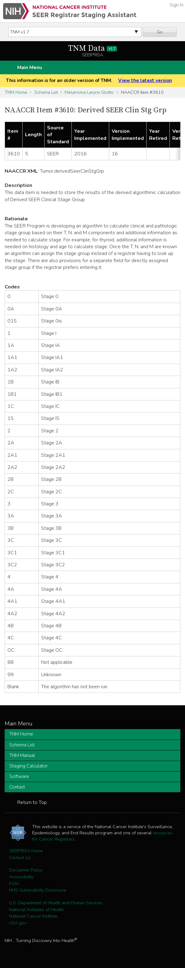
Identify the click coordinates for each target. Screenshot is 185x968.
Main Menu (29, 67)
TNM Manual (22, 755)
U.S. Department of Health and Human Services (56, 903)
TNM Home (16, 92)
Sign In (176, 5)
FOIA (14, 883)
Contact (17, 787)
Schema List (46, 92)
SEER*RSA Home (26, 851)
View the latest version (145, 80)
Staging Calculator (28, 766)
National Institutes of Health (36, 909)
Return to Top (32, 802)
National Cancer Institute (33, 916)
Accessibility (21, 877)
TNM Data (92, 48)
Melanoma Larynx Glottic (89, 92)
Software (19, 776)
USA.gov (18, 923)
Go (160, 32)
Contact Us (20, 857)
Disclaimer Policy (25, 870)
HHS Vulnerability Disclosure (37, 890)
